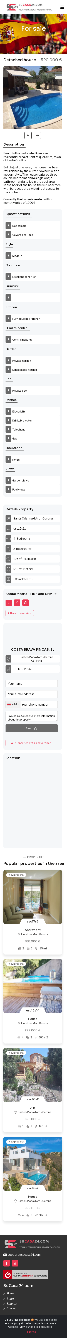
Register (12, 1303)
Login (10, 1298)
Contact (12, 1308)
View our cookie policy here (35, 1326)
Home (10, 1293)
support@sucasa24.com (22, 1254)
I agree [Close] (31, 1331)
